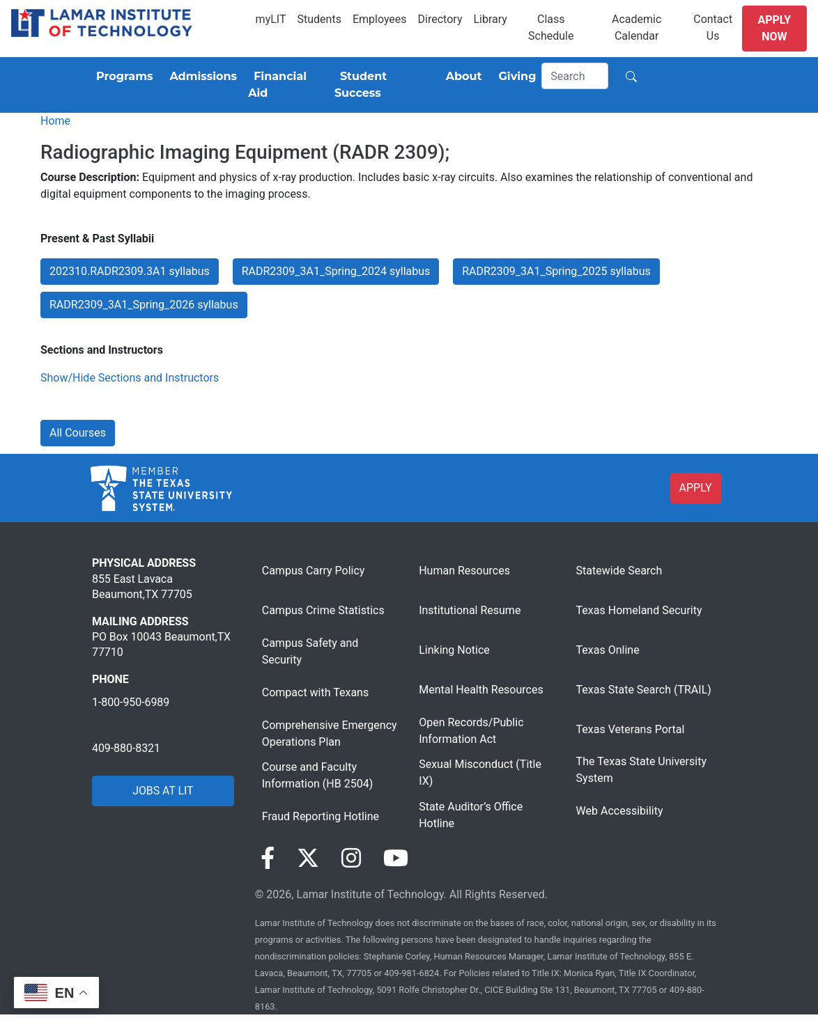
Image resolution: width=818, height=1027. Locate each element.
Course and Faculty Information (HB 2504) (317, 775)
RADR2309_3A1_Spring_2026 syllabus (143, 304)
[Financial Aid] (285, 85)
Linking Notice (454, 650)
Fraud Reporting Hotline (320, 816)
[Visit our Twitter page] (308, 858)
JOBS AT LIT (162, 790)
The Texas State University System (641, 770)
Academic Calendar (636, 27)
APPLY (695, 487)
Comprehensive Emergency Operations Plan (329, 733)
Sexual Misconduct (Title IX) (480, 772)
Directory (440, 19)
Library (490, 19)
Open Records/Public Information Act (471, 731)
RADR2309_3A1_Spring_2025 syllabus (556, 271)
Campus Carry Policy (313, 570)
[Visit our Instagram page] (351, 858)
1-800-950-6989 (130, 702)
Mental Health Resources (481, 689)
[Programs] (121, 76)
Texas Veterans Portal (630, 729)
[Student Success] (382, 85)
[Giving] (515, 76)
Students (319, 19)
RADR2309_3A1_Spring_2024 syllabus (336, 271)
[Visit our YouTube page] (395, 858)
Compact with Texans (315, 692)
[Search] (574, 76)
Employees (380, 19)
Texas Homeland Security (639, 610)
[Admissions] (200, 76)
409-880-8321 (126, 748)
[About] (461, 76)
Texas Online (608, 650)
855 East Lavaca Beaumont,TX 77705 (142, 586)
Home (55, 120)
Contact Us (712, 27)
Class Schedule (550, 27)
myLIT (271, 19)
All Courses (77, 432)
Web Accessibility (619, 810)
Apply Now (774, 28)
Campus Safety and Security (310, 651)
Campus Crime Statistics (323, 610)
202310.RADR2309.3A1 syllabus (129, 271)
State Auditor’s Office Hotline (471, 815)
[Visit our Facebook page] (268, 858)
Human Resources (464, 570)
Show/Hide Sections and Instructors (129, 377)
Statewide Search (619, 570)
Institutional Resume (469, 610)
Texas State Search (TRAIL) (643, 689)
